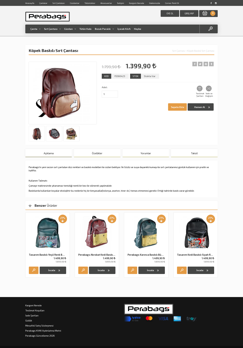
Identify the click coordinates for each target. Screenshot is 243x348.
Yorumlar (146, 153)
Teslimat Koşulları (34, 310)
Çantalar (43, 3)
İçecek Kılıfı (124, 28)
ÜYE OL (170, 13)
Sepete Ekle (177, 107)
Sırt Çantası (52, 28)
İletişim (120, 3)
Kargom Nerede (136, 3)
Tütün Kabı (85, 28)
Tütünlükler (90, 3)
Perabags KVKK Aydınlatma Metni (43, 330)
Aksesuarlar (106, 3)
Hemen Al (202, 107)
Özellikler (97, 153)
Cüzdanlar (74, 3)
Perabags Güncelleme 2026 (40, 335)
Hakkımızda (154, 3)
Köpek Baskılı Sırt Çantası (200, 50)
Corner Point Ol (172, 3)
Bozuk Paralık (104, 28)
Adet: (104, 87)
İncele (54, 270)
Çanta (35, 28)
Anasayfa (29, 3)
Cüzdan (70, 28)
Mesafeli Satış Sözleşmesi (39, 325)
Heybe (137, 28)
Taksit (194, 153)
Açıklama (49, 153)
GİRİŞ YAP (189, 13)
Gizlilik (28, 320)
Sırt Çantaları (58, 3)
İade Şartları (31, 315)
